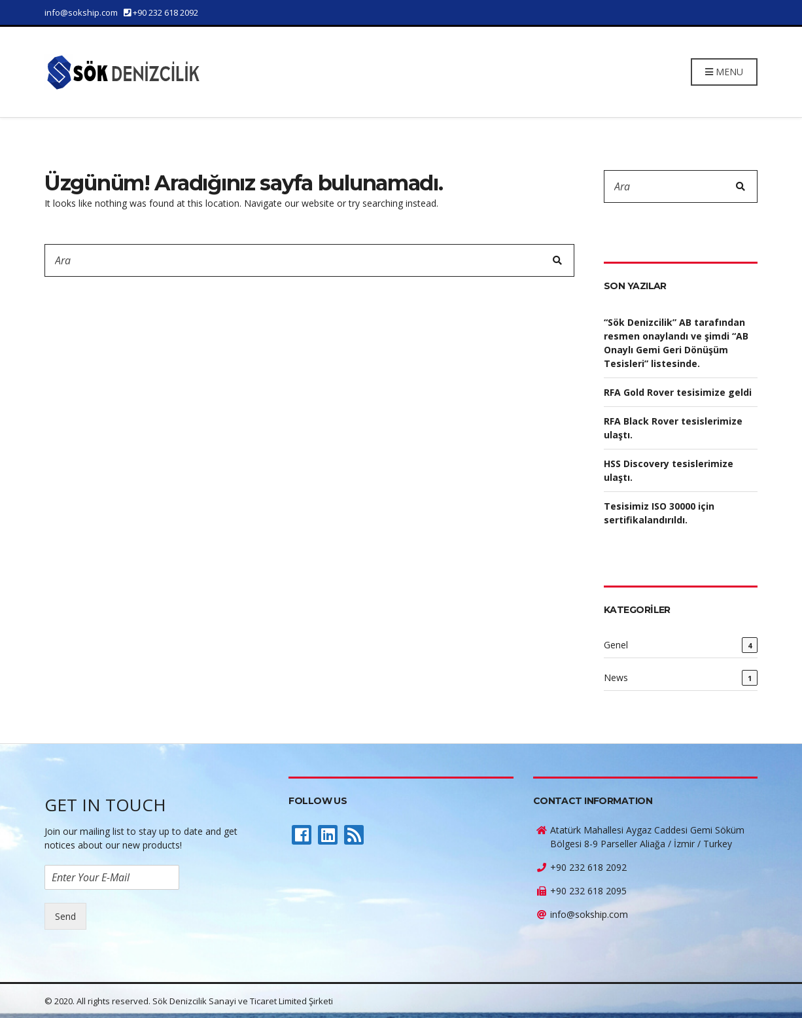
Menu (724, 71)
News (616, 677)
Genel (616, 645)
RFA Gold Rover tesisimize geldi (678, 392)
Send (65, 916)
